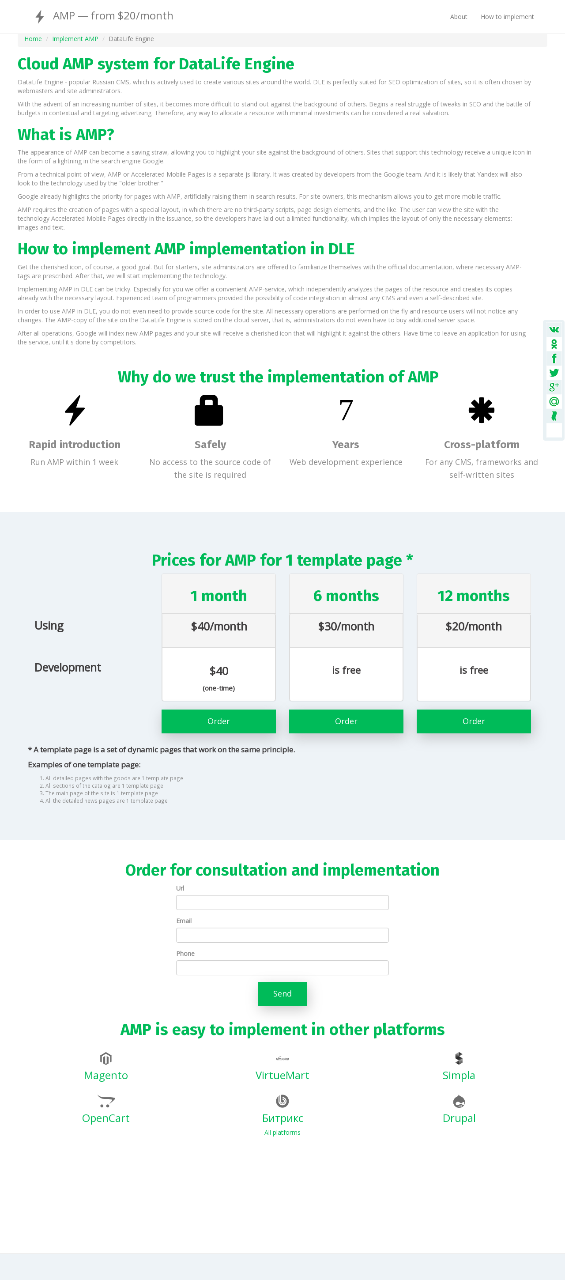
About (458, 16)
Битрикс (282, 1110)
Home (33, 38)
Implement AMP (75, 38)
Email (184, 921)
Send (282, 993)
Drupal (459, 1110)
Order (218, 721)
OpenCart (106, 1110)
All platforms (282, 1132)
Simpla (459, 1067)
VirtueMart (282, 1067)
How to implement (507, 16)
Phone (185, 953)
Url (180, 888)
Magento (106, 1067)
